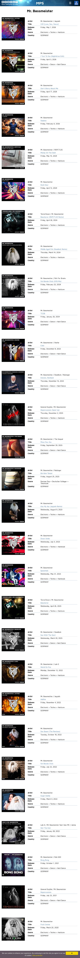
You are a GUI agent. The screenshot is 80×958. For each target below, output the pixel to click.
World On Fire (46, 667)
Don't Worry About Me (49, 88)
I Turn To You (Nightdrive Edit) (52, 56)
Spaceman (44, 571)
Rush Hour (44, 185)
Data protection (37, 955)
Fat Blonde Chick (47, 764)
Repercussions (46, 892)
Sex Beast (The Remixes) (50, 731)
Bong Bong (45, 860)
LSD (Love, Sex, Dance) (50, 24)
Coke (42, 346)
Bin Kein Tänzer (46, 473)
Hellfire (43, 699)
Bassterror (45, 603)
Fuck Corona (45, 924)
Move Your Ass (46, 442)
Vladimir (44, 121)
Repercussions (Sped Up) (50, 410)
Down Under (45, 539)
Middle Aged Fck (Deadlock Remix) (54, 249)
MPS (40, 3)
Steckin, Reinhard (47, 378)
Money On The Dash (48, 153)
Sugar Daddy (45, 796)
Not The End (45, 828)
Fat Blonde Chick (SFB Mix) (51, 281)
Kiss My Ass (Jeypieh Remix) (51, 506)
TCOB (43, 313)
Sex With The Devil (48, 635)
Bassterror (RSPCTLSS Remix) (52, 217)
